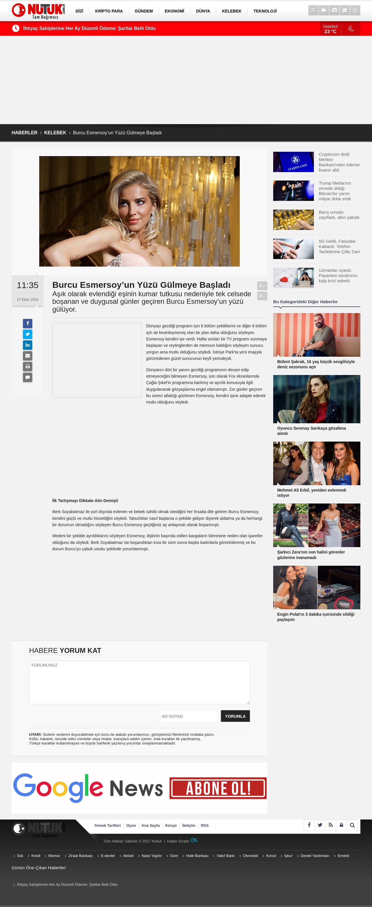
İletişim (188, 825)
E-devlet (108, 856)
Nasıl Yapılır (152, 856)
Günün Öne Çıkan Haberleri (39, 867)
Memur (54, 856)
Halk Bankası (197, 856)
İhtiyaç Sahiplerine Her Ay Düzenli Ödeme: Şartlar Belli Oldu (89, 28)
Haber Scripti (178, 841)
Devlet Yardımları (315, 856)
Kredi (35, 856)
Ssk (20, 856)
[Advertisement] (186, 80)
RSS (205, 825)
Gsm (174, 856)
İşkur (288, 856)
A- (262, 295)
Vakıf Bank (226, 856)
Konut (271, 856)
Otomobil (250, 856)
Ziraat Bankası (80, 856)
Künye (171, 825)
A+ (262, 285)
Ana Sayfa (151, 825)
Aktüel (128, 856)
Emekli (343, 856)
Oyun (131, 825)
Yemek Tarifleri (107, 825)
